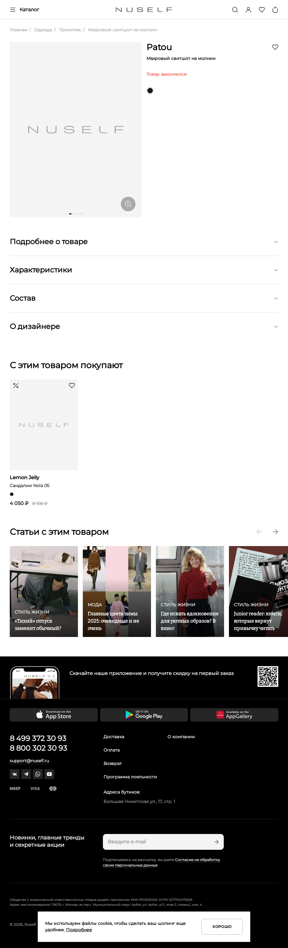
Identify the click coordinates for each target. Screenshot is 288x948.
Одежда (42, 30)
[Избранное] (262, 10)
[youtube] (49, 774)
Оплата (112, 750)
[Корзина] (275, 10)
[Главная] (144, 10)
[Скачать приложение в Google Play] (144, 714)
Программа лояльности (130, 777)
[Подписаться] (216, 841)
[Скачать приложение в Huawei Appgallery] (234, 714)
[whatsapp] (38, 774)
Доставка (114, 736)
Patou (159, 47)
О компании (181, 736)
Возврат (113, 763)
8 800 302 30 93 (38, 748)
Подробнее (79, 929)
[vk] (14, 774)
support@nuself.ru (29, 760)
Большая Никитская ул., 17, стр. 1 (139, 801)
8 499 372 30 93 (38, 738)
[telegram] (26, 774)
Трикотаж (69, 30)
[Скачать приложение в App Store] (54, 714)
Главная (18, 30)
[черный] (150, 90)
